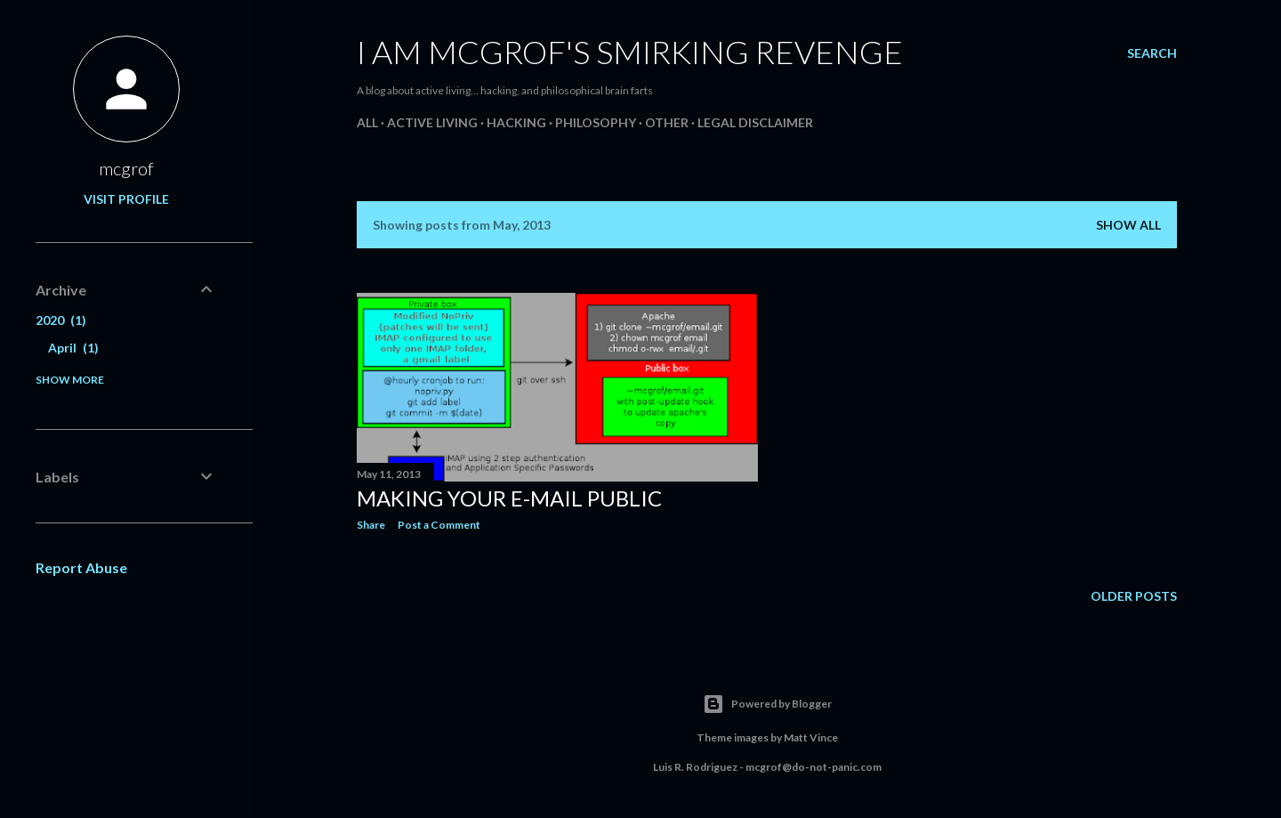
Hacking (516, 122)
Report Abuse (81, 567)
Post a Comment (439, 524)
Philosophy (595, 122)
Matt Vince (811, 737)
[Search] (1152, 53)
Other (667, 122)
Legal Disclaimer (755, 122)
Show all (1128, 224)
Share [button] (371, 524)
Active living (432, 122)
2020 (61, 320)
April (73, 347)
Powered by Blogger (767, 704)
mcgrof (126, 168)
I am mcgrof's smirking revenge (630, 51)
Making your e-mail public (509, 498)
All (367, 122)
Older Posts (1134, 595)
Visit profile (126, 199)
